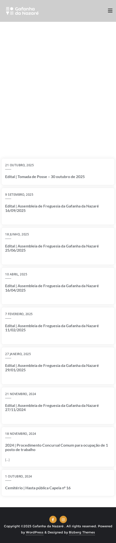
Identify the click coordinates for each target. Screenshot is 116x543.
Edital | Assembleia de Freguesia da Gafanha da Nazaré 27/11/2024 (52, 407)
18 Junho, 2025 (17, 234)
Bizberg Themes (82, 532)
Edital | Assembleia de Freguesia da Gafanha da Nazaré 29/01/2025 (52, 367)
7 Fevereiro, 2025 (19, 314)
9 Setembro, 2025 (19, 195)
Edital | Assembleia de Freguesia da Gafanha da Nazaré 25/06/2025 (52, 248)
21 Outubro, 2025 (19, 165)
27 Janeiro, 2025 (18, 354)
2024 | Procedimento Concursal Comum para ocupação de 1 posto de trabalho (56, 447)
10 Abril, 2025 (16, 274)
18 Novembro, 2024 (20, 434)
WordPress (34, 532)
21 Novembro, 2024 (20, 394)
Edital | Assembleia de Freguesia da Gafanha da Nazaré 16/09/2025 (52, 208)
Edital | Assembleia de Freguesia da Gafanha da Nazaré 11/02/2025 (52, 327)
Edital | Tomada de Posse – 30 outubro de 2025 (45, 176)
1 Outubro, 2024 (18, 476)
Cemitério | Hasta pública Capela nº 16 (38, 488)
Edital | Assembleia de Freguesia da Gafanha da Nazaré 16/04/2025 (52, 288)
